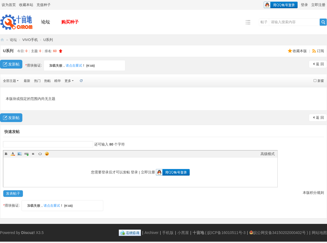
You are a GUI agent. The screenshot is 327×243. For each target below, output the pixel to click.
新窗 (320, 81)
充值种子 (44, 5)
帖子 (264, 22)
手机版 (168, 232)
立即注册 (318, 5)
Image (19, 153)
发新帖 (14, 64)
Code (40, 153)
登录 (304, 5)
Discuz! (28, 232)
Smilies (47, 153)
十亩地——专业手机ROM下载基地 (2, 40)
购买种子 (70, 22)
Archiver (151, 232)
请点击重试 (74, 65)
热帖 (47, 81)
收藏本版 (300, 51)
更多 (68, 81)
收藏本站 (26, 5)
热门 (37, 81)
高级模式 (268, 154)
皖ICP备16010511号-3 (226, 232)
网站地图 (319, 232)
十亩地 (198, 232)
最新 (27, 81)
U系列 (48, 40)
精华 (57, 81)
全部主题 (9, 81)
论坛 (45, 22)
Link (26, 153)
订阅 (320, 51)
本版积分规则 (313, 193)
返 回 (320, 64)
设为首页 (9, 5)
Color (13, 153)
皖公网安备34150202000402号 (277, 232)
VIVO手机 (30, 40)
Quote (33, 153)
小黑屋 (183, 232)
